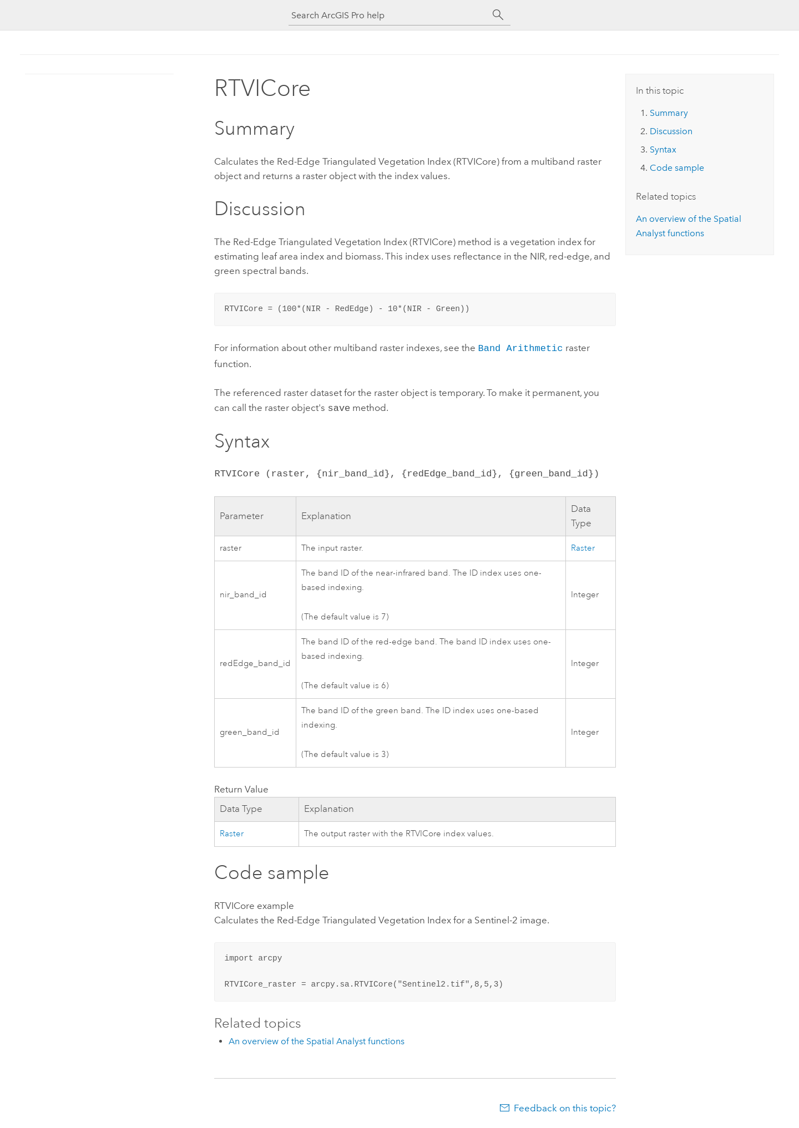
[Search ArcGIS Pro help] (388, 15)
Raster (583, 546)
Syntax (663, 149)
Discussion (671, 131)
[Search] (498, 15)
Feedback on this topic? (565, 1105)
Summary (669, 113)
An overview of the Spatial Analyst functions (316, 1039)
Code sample (677, 167)
